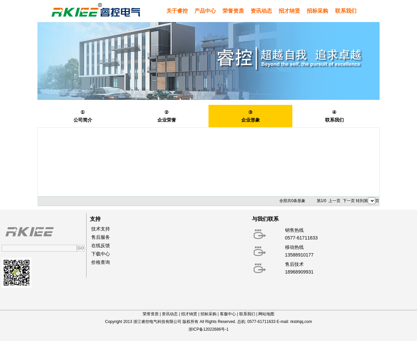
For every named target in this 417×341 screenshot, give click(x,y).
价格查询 (100, 262)
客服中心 (228, 314)
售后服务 (100, 237)
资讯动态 (261, 11)
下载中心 (100, 254)
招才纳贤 (289, 11)
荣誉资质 (233, 11)
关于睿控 (177, 11)
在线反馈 (100, 245)
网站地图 (266, 314)
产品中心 (205, 11)
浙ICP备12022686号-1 (208, 329)
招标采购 (317, 11)
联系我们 (346, 11)
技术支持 (100, 228)
